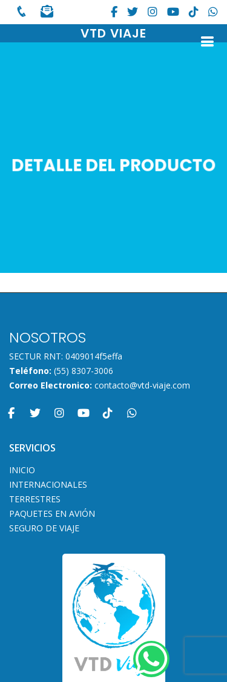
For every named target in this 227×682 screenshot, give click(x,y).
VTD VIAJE (113, 33)
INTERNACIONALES (48, 484)
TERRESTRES (35, 499)
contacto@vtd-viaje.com (142, 385)
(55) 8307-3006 (83, 370)
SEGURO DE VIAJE (44, 528)
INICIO (22, 470)
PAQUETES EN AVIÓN (52, 514)
